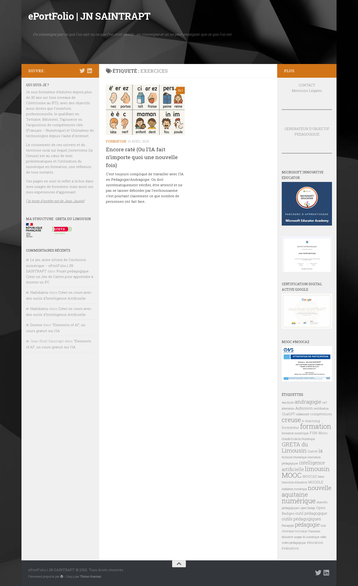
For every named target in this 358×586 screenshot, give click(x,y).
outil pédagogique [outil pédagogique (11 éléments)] (311, 513)
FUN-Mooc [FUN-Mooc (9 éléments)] (319, 433)
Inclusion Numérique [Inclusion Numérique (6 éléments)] (294, 457)
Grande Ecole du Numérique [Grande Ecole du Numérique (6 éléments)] (298, 439)
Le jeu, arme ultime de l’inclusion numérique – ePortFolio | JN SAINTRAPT (56, 265)
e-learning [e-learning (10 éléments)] (311, 420)
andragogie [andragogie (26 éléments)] (308, 401)
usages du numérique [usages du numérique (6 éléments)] (306, 537)
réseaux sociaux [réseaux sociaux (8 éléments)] (294, 531)
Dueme (36, 324)
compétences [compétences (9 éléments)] (321, 414)
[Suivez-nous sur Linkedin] (89, 70)
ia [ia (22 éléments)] (321, 450)
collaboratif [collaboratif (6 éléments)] (302, 414)
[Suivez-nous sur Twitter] (82, 70)
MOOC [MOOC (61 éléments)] (292, 475)
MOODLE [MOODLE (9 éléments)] (315, 482)
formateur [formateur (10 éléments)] (290, 427)
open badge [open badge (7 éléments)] (308, 508)
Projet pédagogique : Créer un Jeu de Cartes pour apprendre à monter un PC (59, 276)
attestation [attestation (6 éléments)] (288, 408)
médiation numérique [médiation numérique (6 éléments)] (294, 489)
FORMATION (116, 141)
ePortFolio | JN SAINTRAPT (89, 16)
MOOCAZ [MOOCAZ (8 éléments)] (310, 476)
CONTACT (307, 85)
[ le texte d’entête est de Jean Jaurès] (55, 201)
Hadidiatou (39, 292)
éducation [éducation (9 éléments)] (315, 542)
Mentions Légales (307, 90)
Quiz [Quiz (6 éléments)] (323, 525)
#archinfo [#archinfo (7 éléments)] (288, 402)
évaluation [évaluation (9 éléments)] (290, 548)
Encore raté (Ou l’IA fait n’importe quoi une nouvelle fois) (142, 157)
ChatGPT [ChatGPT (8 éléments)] (288, 414)
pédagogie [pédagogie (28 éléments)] (307, 524)
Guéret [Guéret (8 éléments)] (313, 451)
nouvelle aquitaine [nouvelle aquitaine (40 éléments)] (306, 491)
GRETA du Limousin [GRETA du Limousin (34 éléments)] (295, 447)
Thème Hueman (90, 576)
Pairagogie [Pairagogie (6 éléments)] (288, 525)
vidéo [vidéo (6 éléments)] (323, 537)
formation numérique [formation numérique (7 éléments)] (295, 433)
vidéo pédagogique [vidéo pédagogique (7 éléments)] (294, 542)
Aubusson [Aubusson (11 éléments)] (304, 408)
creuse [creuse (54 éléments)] (291, 419)
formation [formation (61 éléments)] (315, 426)
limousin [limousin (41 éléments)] (317, 469)
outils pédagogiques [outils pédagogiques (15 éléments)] (301, 519)
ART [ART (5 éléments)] (324, 402)
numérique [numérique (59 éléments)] (299, 500)
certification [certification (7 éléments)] (321, 408)
